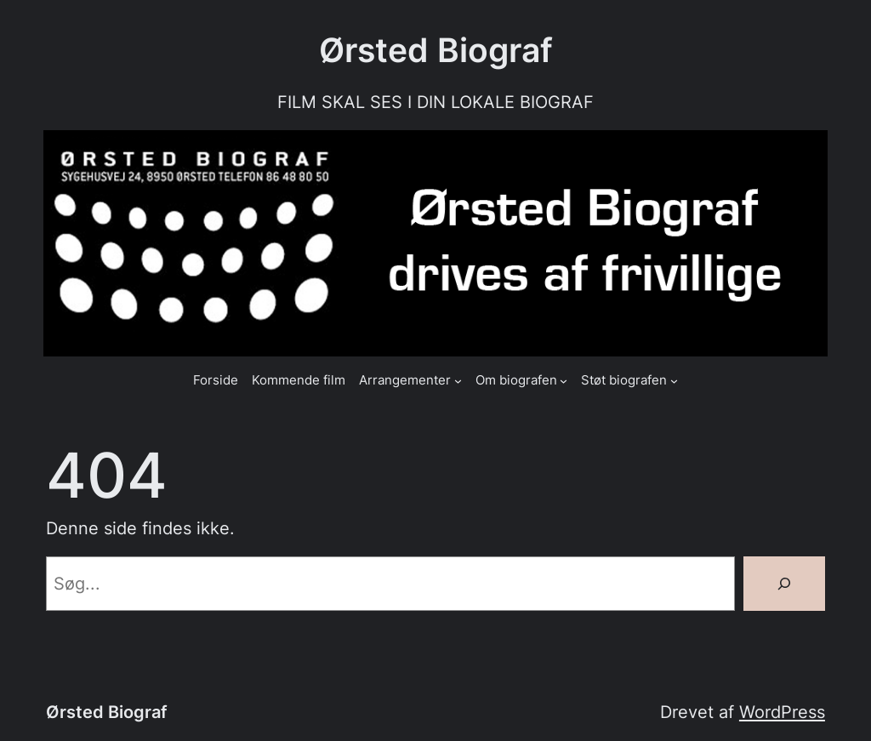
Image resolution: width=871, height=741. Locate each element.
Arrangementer (405, 380)
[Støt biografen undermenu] (674, 381)
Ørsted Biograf (436, 50)
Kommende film (298, 380)
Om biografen (516, 380)
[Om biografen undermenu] (563, 381)
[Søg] (784, 583)
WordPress (782, 711)
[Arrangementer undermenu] (458, 381)
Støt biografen (624, 380)
